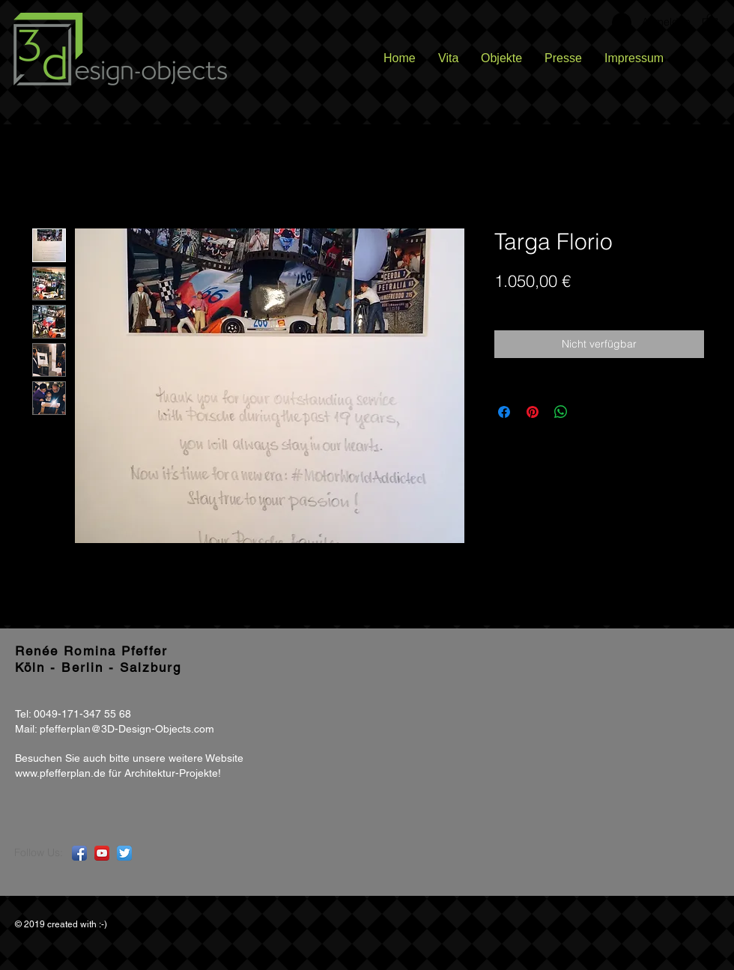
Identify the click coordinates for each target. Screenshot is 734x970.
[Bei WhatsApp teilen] (561, 412)
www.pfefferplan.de (60, 773)
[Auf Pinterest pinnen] (533, 412)
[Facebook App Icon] (79, 853)
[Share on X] (589, 412)
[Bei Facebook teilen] (504, 412)
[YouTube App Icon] (101, 853)
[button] (710, 22)
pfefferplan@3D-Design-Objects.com (127, 729)
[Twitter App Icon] (124, 853)
